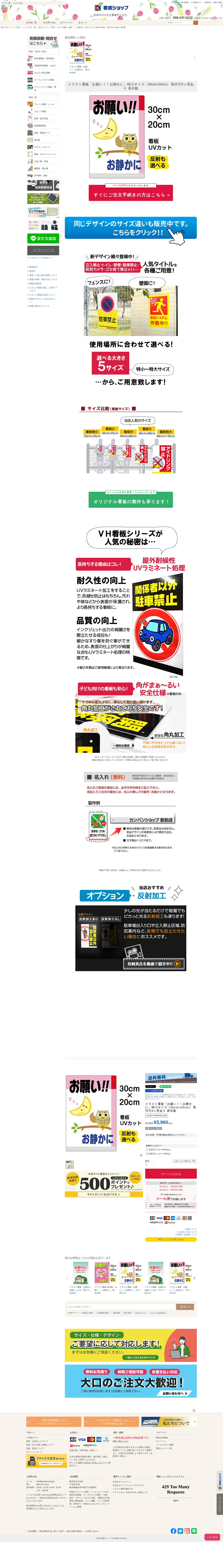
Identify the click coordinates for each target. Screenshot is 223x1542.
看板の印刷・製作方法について (43, 279)
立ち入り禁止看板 (42, 73)
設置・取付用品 (41, 118)
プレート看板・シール (18, 27)
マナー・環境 (49, 27)
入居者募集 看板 (102, 1313)
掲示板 (37, 140)
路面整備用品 (40, 125)
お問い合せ (49, 22)
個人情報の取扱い (75, 1531)
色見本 (32, 271)
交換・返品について (35, 1448)
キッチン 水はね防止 (158, 1313)
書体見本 (33, 267)
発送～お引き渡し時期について (40, 1445)
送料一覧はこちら (121, 1441)
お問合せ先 (32, 1476)
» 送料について (190, 1229)
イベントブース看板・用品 (45, 88)
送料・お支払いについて (37, 1441)
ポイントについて (34, 1452)
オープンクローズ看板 (44, 80)
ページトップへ (194, 1411)
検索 (195, 23)
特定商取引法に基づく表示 (52, 1531)
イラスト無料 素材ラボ (123, 1489)
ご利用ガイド (197, 2)
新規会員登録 (162, 1437)
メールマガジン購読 (165, 1445)
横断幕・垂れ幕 (41, 168)
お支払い (74, 1432)
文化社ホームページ (122, 1482)
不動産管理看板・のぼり (45, 65)
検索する (185, 1307)
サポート (31, 1432)
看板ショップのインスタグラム (170, 1476)
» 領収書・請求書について (186, 1235)
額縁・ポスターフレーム (45, 154)
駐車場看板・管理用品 (44, 58)
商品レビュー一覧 (164, 1448)
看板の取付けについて (39, 306)
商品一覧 (31, 22)
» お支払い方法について (187, 1232)
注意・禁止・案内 (35, 27)
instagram (176, 1501)
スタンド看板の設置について (42, 295)
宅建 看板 (116, 1313)
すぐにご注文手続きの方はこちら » (132, 191)
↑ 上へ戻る (212, 1537)
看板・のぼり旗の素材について (43, 275)
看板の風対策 (35, 283)
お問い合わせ (92, 1531)
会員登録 (185, 2)
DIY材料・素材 (40, 175)
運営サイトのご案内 (122, 1476)
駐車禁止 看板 (87, 1313)
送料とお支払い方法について (91, 1462)
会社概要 (74, 1476)
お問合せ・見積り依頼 (213, 2)
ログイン (175, 2)
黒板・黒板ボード (42, 133)
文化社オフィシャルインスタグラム (128, 1485)
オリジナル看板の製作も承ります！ (132, 498)
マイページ (66, 22)
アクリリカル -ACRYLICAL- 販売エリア (130, 1492)
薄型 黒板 (127, 1313)
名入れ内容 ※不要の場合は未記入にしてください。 (166, 1135)
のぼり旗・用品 (41, 161)
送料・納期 (118, 1432)
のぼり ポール (140, 1313)
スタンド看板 (40, 111)
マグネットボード (42, 147)
